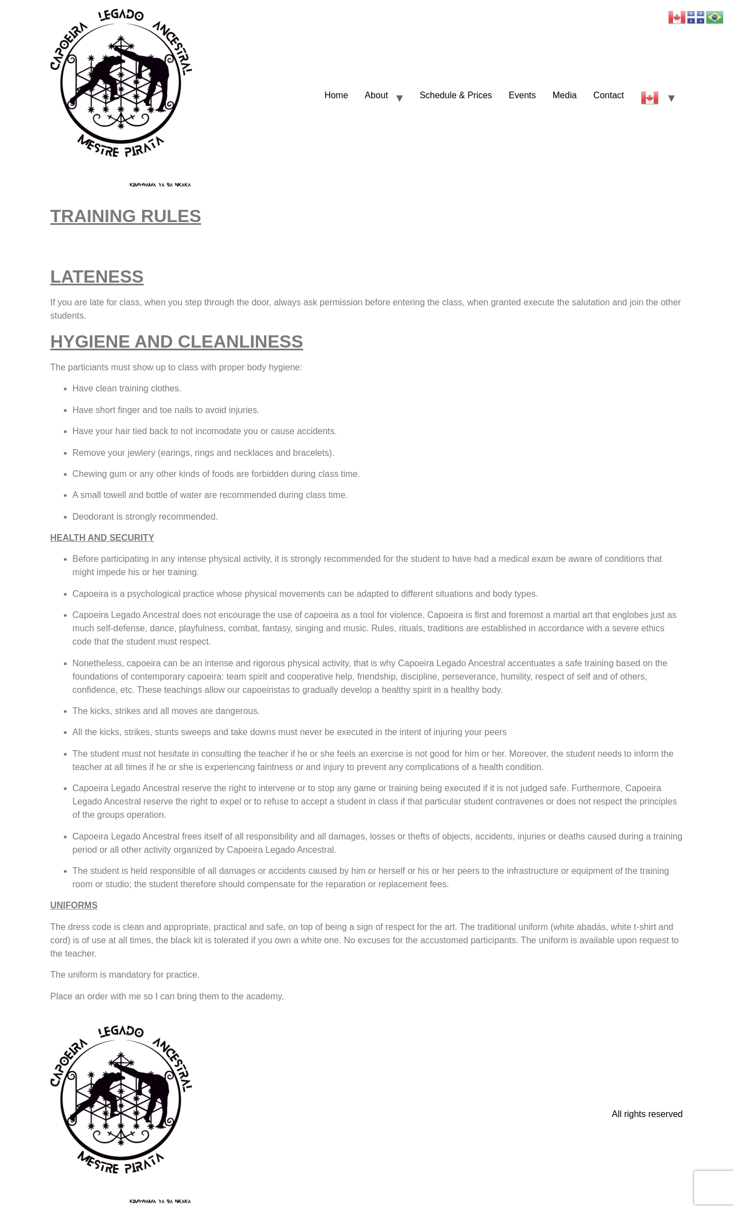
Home (336, 95)
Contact (608, 95)
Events (522, 95)
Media (565, 95)
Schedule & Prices (455, 95)
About (376, 95)
